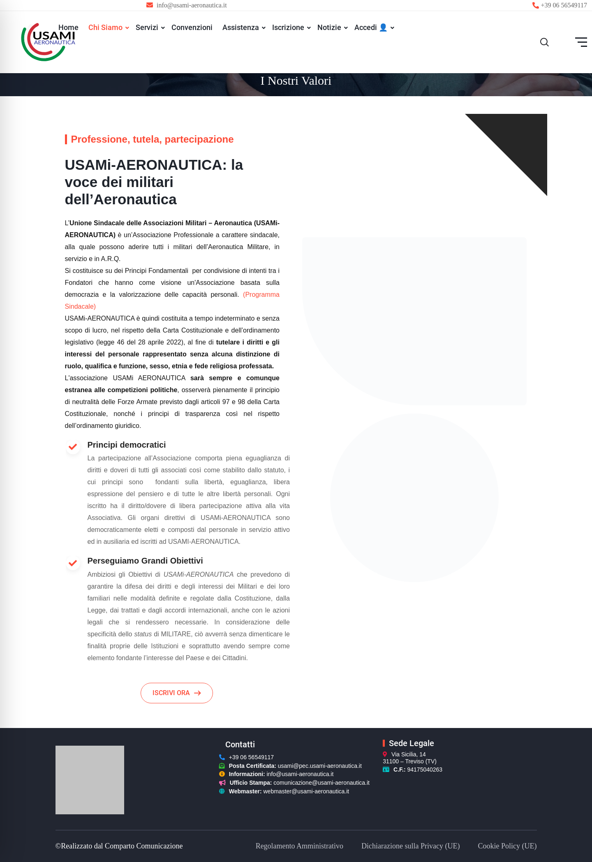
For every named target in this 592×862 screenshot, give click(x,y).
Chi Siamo (105, 27)
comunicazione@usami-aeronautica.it (321, 782)
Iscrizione (288, 27)
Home (68, 27)
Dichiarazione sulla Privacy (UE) (410, 846)
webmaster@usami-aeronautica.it (306, 791)
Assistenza (240, 27)
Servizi (147, 27)
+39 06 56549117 (564, 5)
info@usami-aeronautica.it (300, 774)
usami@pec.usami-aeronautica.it (320, 766)
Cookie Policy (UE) (507, 846)
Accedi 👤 (371, 27)
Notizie (329, 27)
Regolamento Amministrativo (299, 846)
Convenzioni (192, 27)
